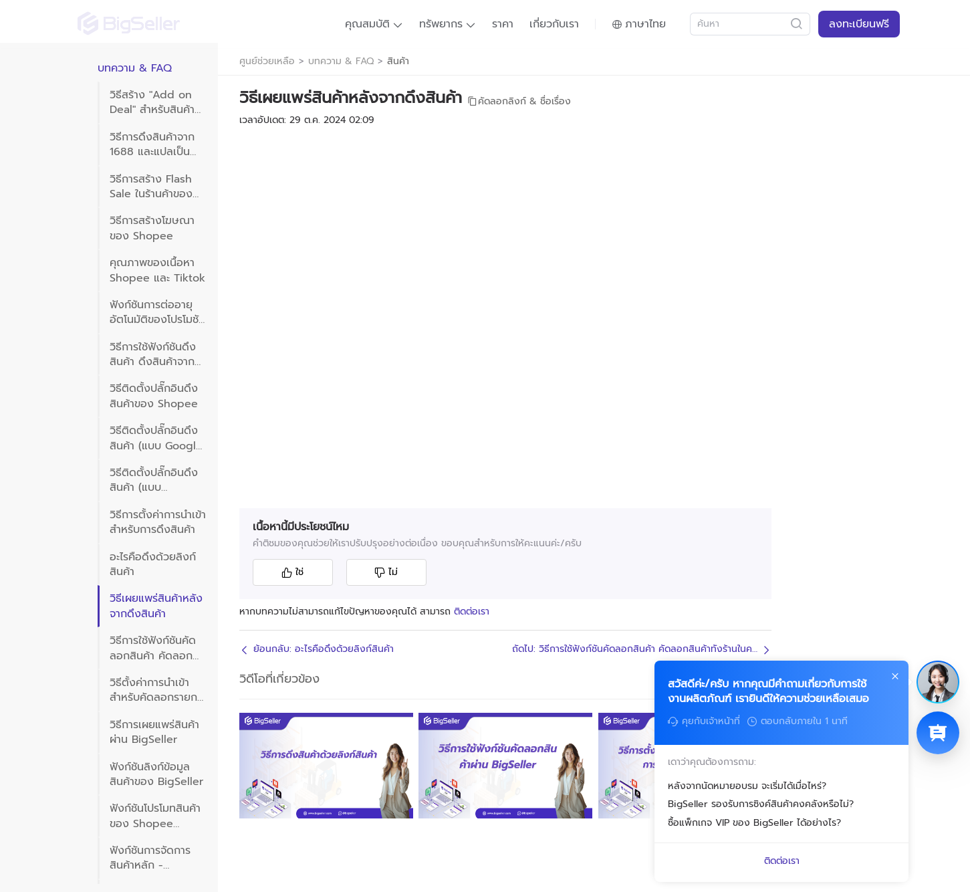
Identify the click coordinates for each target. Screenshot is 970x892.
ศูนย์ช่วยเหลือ (267, 61)
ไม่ (386, 572)
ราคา (502, 24)
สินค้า (398, 61)
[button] (374, 24)
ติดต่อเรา (471, 611)
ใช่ (292, 572)
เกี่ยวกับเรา (554, 24)
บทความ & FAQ (341, 61)
